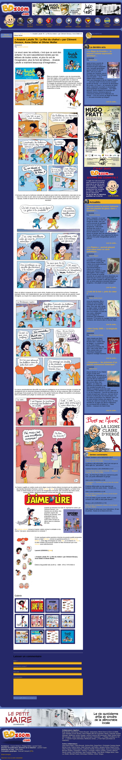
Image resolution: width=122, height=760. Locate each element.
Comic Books (88, 22)
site (62, 541)
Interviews (117, 22)
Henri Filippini (93, 256)
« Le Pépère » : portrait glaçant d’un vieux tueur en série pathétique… (101, 249)
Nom (14, 661)
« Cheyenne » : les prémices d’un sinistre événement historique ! (102, 363)
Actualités (20, 22)
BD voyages (78, 22)
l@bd (50, 550)
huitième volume (22, 529)
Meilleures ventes (49, 22)
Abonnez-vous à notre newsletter (12, 758)
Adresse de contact (19, 666)
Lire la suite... (111, 102)
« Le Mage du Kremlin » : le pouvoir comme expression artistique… (99, 53)
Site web (16, 672)
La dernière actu (98, 47)
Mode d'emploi (6, 754)
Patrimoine (40, 22)
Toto (52, 489)
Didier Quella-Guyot (95, 298)
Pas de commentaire (6, 35)
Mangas (97, 22)
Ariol (77, 541)
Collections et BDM (107, 22)
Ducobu (46, 489)
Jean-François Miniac (96, 335)
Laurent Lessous (94, 215)
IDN (31, 751)
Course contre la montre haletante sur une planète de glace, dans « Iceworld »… (102, 208)
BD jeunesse (68, 22)
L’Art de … (59, 22)
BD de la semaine (30, 22)
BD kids (46, 539)
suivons (37, 544)
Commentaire (17, 677)
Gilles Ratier (93, 60)
